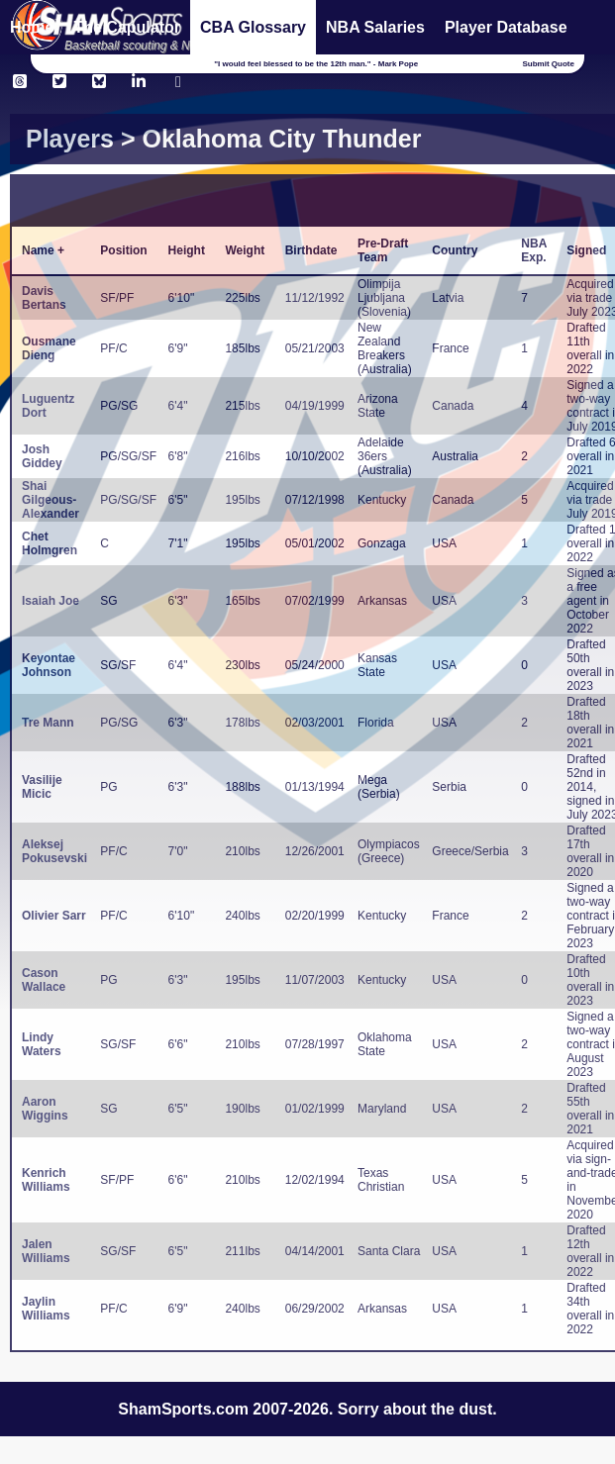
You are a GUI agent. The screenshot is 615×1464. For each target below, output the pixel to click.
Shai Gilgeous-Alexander (50, 500)
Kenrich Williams (46, 1180)
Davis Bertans (44, 298)
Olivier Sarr (54, 916)
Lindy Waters (41, 1044)
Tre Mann (48, 723)
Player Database (506, 27)
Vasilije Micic (42, 787)
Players (70, 138)
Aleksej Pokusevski (54, 851)
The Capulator (126, 27)
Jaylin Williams (46, 1308)
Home (31, 27)
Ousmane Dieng (49, 348)
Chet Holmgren (49, 543)
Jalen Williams (46, 1251)
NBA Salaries (375, 27)
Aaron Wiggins (45, 1108)
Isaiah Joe (50, 601)
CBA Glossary (253, 27)
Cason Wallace (43, 980)
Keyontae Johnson (48, 665)
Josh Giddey (42, 456)
